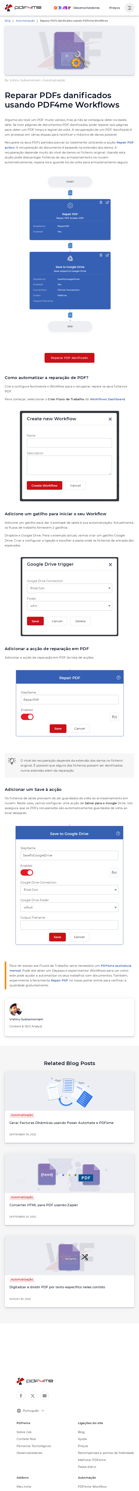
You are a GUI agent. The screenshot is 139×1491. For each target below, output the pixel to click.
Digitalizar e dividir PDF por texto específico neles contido (51, 1267)
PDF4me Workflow (90, 1466)
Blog (7, 20)
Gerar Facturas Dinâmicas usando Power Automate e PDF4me (55, 1103)
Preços (115, 7)
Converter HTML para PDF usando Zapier (39, 1185)
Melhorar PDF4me (90, 1440)
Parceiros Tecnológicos (32, 1426)
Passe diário (86, 1447)
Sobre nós (24, 1412)
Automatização (23, 20)
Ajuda (82, 1419)
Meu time (23, 1466)
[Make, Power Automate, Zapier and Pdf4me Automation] (79, 8)
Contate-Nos (25, 1419)
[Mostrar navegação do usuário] (129, 8)
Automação (24, 1480)
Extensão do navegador (33, 1473)
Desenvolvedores (28, 1433)
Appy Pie (84, 1473)
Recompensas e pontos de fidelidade (103, 1433)
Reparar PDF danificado (69, 357)
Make (81, 1480)
